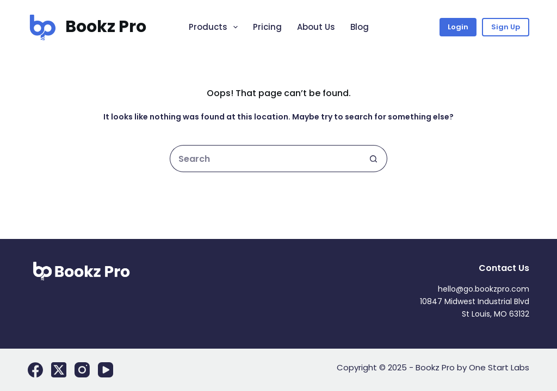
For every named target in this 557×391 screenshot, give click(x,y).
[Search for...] (265, 158)
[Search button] (373, 158)
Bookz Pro (105, 26)
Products (215, 27)
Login (458, 27)
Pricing (267, 27)
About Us (316, 27)
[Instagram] (82, 369)
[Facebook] (35, 369)
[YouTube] (105, 369)
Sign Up (505, 27)
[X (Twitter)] (58, 369)
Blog (359, 27)
